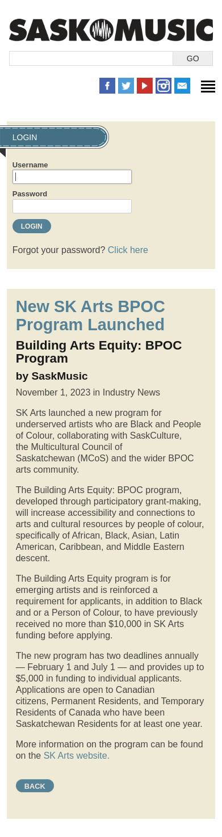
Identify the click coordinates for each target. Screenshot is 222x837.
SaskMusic (111, 29)
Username (30, 165)
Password (29, 194)
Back (34, 786)
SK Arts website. (76, 755)
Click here (128, 250)
